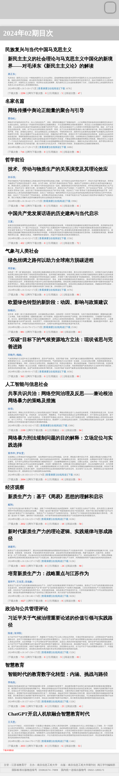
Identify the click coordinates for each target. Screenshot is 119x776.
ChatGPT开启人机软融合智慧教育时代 (49, 714)
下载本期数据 (8, 750)
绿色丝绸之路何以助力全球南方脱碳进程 (51, 260)
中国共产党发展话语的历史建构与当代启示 (53, 213)
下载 (62, 88)
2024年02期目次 (28, 33)
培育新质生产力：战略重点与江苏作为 (48, 573)
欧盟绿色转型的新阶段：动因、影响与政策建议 (58, 302)
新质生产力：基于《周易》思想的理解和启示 (55, 496)
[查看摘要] (42, 88)
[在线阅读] (54, 88)
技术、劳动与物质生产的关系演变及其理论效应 (58, 169)
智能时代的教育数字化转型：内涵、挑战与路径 (58, 674)
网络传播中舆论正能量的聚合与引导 (46, 110)
